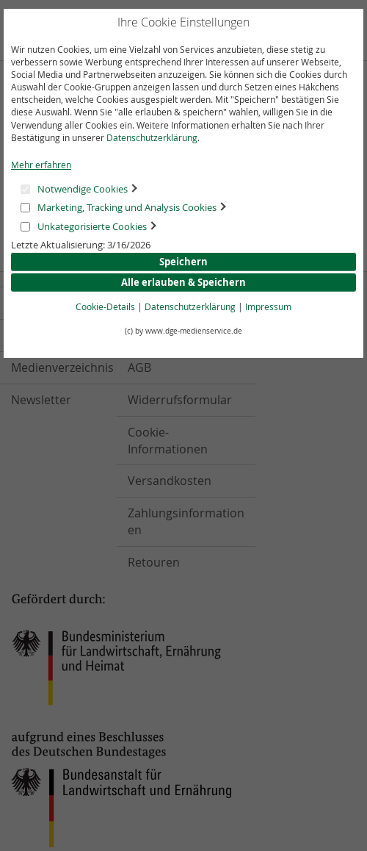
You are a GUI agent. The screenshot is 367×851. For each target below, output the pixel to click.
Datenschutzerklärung (151, 137)
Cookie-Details (105, 306)
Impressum (268, 306)
